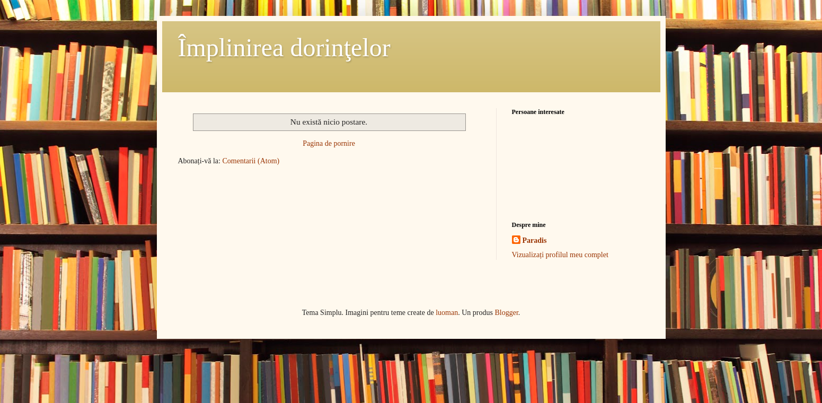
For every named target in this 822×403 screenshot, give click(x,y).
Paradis (535, 240)
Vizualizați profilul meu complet (560, 255)
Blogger (506, 313)
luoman (447, 313)
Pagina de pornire (329, 143)
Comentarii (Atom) (250, 161)
